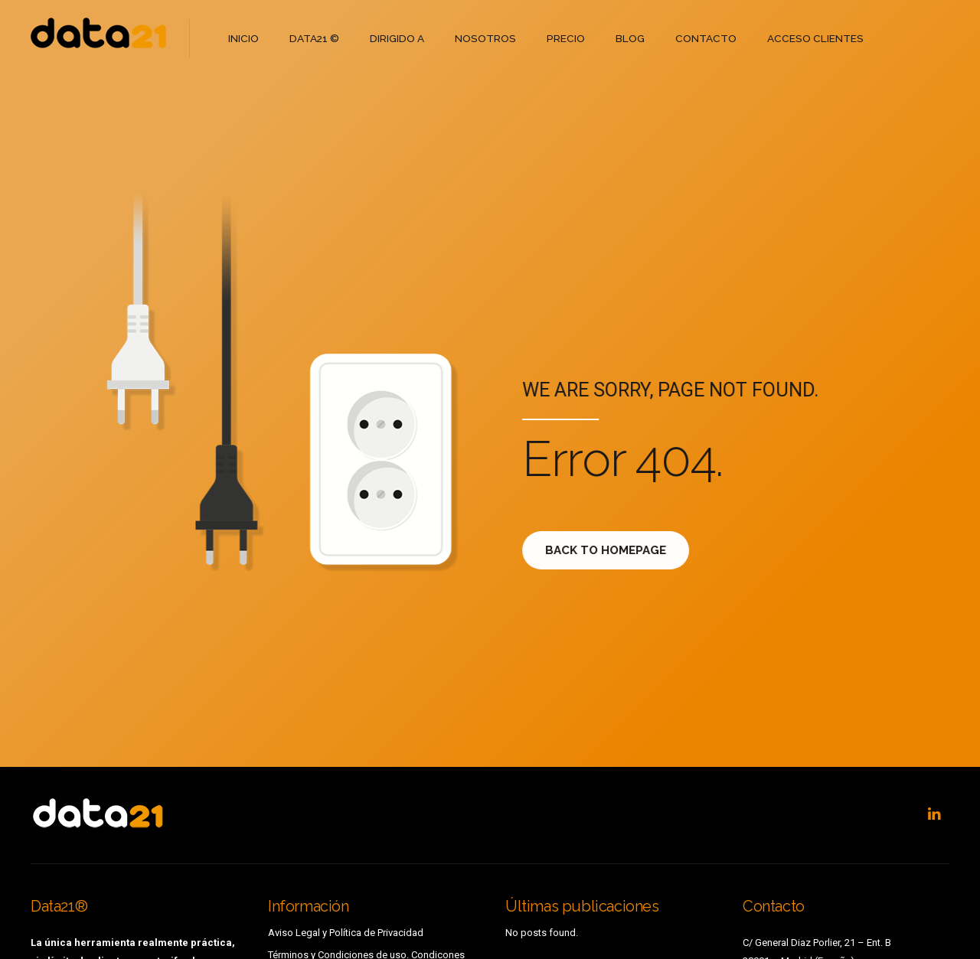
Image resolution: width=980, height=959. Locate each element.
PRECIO (560, 38)
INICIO (243, 38)
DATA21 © (313, 38)
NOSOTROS (481, 38)
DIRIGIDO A (394, 38)
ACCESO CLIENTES (804, 38)
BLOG (623, 38)
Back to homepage (614, 550)
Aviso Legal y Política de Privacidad (345, 932)
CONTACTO (697, 38)
